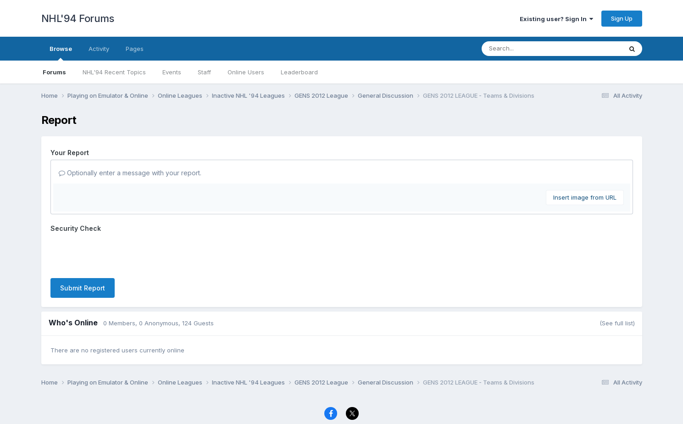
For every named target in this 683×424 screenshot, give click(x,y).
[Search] (527, 48)
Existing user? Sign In (556, 18)
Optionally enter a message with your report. (130, 173)
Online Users (246, 72)
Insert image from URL (584, 197)
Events (171, 72)
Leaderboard (299, 72)
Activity (99, 48)
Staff (204, 72)
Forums (54, 72)
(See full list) (617, 323)
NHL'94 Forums (77, 18)
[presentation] (120, 253)
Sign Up (622, 18)
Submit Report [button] (82, 288)
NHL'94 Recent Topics (114, 72)
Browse (61, 53)
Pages (135, 48)
